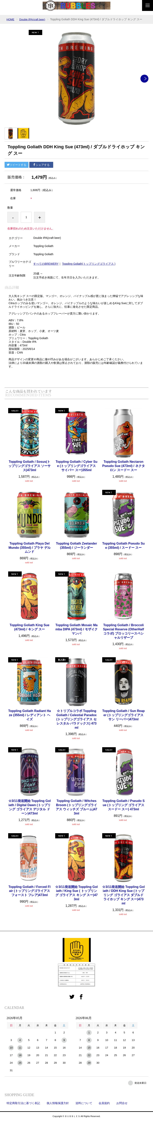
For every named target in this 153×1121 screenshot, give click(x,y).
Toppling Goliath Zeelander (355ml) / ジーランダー (76, 545)
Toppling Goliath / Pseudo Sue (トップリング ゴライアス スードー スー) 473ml (123, 805)
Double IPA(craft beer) (33, 19)
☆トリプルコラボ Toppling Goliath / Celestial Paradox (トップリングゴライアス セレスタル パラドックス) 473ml (76, 719)
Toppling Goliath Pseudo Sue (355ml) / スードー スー (123, 545)
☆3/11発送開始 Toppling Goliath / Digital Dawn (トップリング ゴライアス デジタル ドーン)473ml (29, 807)
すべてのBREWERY (46, 263)
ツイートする (16, 164)
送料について (84, 1103)
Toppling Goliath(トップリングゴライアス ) (89, 263)
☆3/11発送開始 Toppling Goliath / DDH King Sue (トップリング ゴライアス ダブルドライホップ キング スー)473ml (123, 895)
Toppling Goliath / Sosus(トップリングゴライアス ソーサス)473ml (29, 466)
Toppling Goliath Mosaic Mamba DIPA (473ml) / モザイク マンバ (76, 629)
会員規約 (104, 1103)
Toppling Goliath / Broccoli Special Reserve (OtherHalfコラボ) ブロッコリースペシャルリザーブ (123, 631)
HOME (10, 19)
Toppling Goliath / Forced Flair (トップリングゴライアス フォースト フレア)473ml (30, 891)
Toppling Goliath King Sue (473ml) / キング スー (29, 627)
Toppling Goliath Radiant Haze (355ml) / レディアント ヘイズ (29, 715)
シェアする (41, 164)
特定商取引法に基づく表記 (23, 1103)
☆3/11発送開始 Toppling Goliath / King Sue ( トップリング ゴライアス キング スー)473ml (76, 893)
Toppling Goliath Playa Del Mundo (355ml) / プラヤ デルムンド (30, 548)
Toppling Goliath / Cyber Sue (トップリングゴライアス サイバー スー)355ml (76, 466)
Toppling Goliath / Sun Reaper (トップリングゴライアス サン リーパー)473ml (123, 715)
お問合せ (122, 1103)
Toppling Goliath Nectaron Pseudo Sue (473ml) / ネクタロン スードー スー (123, 466)
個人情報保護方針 (58, 1103)
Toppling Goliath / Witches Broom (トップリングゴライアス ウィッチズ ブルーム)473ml (76, 807)
